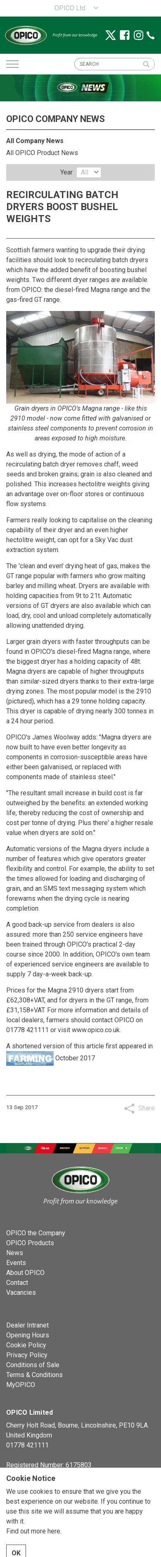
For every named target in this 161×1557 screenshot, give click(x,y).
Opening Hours (27, 1335)
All (84, 172)
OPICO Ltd (69, 8)
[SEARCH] (114, 64)
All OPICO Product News (42, 153)
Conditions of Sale (32, 1365)
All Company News (35, 141)
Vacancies (21, 1292)
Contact (17, 1283)
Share (146, 1108)
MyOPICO (20, 1385)
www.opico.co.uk (96, 1030)
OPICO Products (30, 1243)
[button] (146, 64)
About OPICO (25, 1273)
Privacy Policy (26, 1355)
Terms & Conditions (34, 1375)
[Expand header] (12, 64)
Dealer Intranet (27, 1325)
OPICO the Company (35, 1233)
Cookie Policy (26, 1345)
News (14, 1253)
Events (16, 1263)
